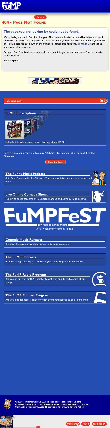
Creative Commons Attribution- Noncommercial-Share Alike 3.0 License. (52, 404)
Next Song (98, 423)
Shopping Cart (56, 101)
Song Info (72, 423)
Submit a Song (55, 162)
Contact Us (84, 43)
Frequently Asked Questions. (42, 406)
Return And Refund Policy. (71, 406)
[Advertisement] (55, 334)
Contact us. (21, 406)
